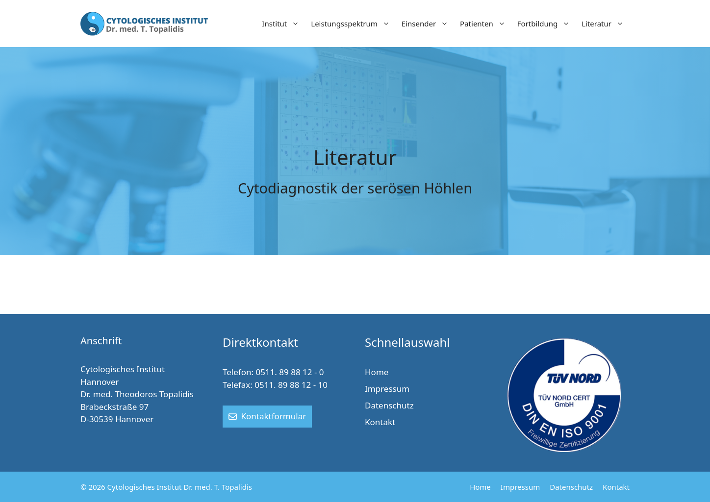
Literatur (606, 23)
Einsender (428, 23)
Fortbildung (546, 23)
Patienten (485, 23)
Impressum (387, 388)
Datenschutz (389, 405)
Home (376, 372)
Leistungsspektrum (353, 23)
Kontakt (380, 422)
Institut (283, 23)
